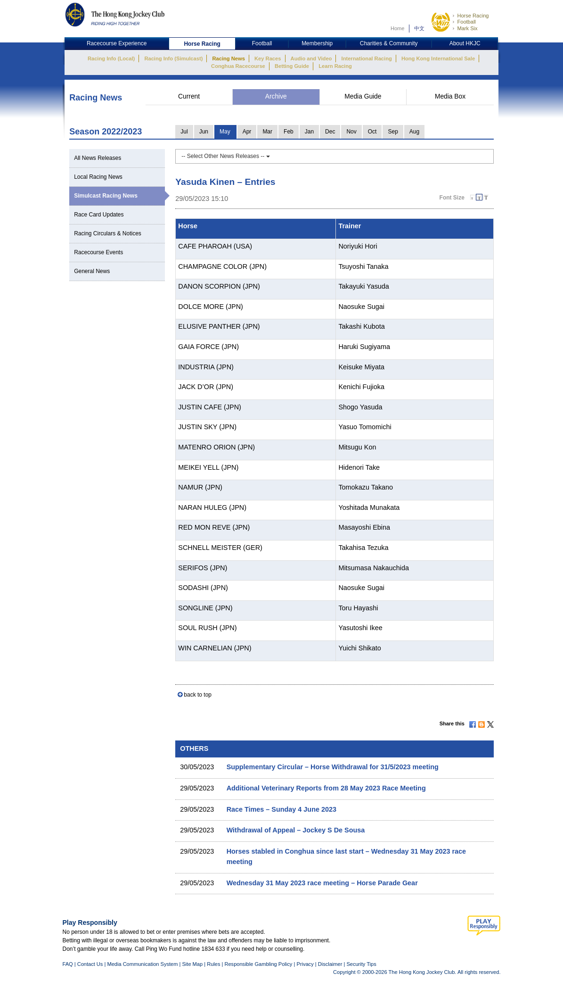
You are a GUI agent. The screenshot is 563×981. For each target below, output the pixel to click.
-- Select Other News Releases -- (225, 156)
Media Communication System (142, 964)
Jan (309, 131)
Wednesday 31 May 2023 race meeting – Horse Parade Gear (322, 883)
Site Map (192, 964)
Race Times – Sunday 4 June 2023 (281, 809)
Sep (393, 131)
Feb (289, 131)
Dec (330, 131)
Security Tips (361, 964)
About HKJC (465, 43)
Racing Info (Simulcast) (173, 58)
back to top (198, 694)
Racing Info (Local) (111, 58)
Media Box (450, 96)
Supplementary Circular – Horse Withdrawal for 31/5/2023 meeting (333, 767)
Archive (276, 96)
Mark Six (467, 28)
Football (466, 22)
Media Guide (362, 96)
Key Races (267, 58)
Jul (184, 131)
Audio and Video (311, 58)
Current (189, 96)
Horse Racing (473, 15)
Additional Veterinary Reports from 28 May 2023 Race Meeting (326, 788)
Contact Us (90, 964)
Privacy (304, 964)
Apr (247, 131)
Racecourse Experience (117, 43)
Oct (372, 131)
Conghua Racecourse (238, 66)
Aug (414, 131)
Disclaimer (330, 964)
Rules (214, 964)
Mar (267, 131)
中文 (419, 28)
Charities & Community (389, 43)
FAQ (68, 964)
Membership (317, 43)
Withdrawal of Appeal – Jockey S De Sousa (296, 830)
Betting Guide (292, 66)
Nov (351, 131)
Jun (203, 131)
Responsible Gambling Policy (258, 964)
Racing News (228, 58)
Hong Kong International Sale (438, 58)
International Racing (367, 58)
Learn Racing (335, 66)
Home (398, 28)
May (225, 131)
